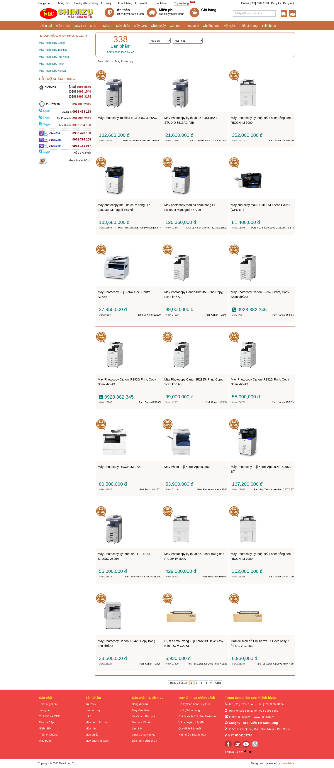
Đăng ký (276, 3)
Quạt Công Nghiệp (143, 734)
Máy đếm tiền (140, 710)
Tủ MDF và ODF (49, 716)
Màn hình (91, 728)
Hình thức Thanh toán (192, 734)
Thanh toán (161, 3)
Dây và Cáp (46, 722)
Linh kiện (137, 728)
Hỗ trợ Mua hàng (189, 710)
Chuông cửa (211, 25)
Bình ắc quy (92, 710)
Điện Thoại (63, 25)
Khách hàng (125, 3)
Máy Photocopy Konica (52, 70)
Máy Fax (80, 25)
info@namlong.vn (240, 716)
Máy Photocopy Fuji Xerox (54, 56)
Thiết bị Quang (48, 734)
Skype (44, 110)
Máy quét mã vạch (97, 740)
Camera (175, 25)
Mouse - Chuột (141, 722)
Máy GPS (140, 25)
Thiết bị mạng (248, 25)
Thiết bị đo (268, 25)
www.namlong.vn (264, 716)
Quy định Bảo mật (189, 728)
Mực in (94, 25)
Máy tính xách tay (96, 722)
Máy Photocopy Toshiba (53, 49)
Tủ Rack (90, 704)
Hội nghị (229, 25)
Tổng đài (46, 25)
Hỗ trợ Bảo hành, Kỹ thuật (194, 704)
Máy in (107, 25)
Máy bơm (45, 740)
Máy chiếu (123, 25)
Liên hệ (143, 3)
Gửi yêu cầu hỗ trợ (80, 160)
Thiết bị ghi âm (48, 704)
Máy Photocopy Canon (52, 42)
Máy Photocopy (124, 61)
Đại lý (108, 3)
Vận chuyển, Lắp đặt (191, 722)
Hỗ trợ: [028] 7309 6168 (255, 3)
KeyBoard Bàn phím (144, 716)
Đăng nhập (289, 3)
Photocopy (192, 25)
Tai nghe (44, 710)
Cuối (218, 682)
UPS (88, 716)
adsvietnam (289, 763)
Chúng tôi (62, 3)
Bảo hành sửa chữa (144, 740)
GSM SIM (45, 728)
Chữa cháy (158, 25)
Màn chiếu (91, 734)
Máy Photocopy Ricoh (51, 63)
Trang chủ (44, 3)
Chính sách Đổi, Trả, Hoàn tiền (197, 716)
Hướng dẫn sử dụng (86, 3)
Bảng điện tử (140, 704)
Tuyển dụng (181, 3)
